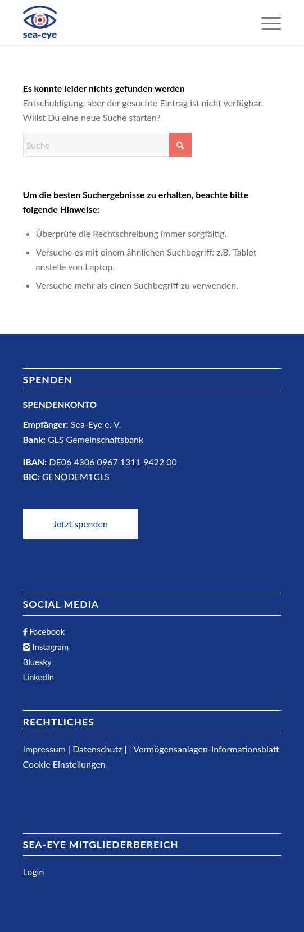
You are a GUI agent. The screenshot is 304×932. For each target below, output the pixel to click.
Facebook (46, 631)
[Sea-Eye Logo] (40, 22)
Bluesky (37, 662)
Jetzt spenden (80, 523)
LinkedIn (39, 677)
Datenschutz (97, 748)
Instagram (49, 647)
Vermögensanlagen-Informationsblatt (206, 748)
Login (33, 871)
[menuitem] (265, 22)
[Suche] (107, 145)
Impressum (44, 748)
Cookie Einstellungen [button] (64, 764)
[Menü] (265, 22)
